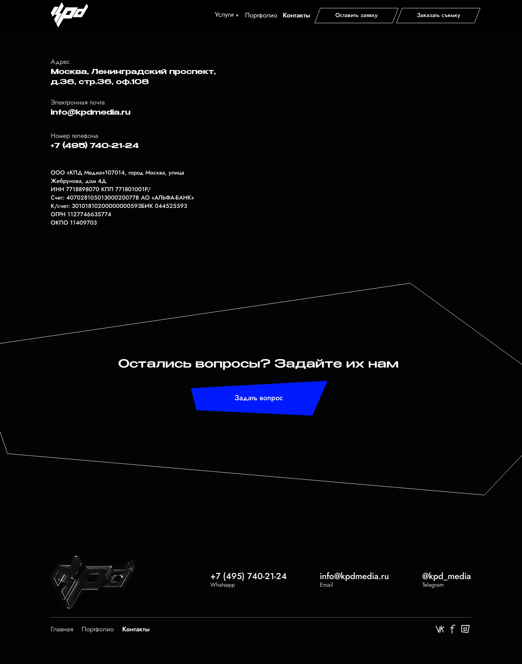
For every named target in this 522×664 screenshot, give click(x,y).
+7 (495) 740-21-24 (248, 576)
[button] (356, 15)
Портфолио (261, 15)
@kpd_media (446, 576)
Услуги (224, 14)
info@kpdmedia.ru (90, 112)
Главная (62, 629)
